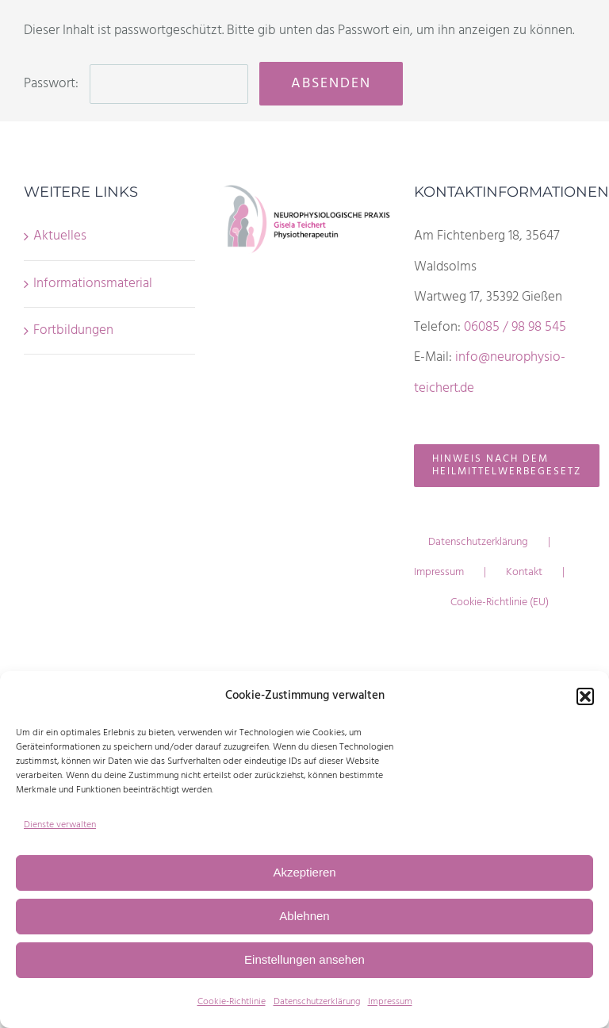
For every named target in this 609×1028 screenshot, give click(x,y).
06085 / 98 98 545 (515, 327)
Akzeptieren (304, 872)
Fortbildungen (73, 330)
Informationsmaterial (92, 283)
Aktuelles (59, 236)
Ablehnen (304, 916)
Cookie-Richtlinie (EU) (499, 602)
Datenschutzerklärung (317, 1002)
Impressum (390, 1002)
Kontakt (524, 572)
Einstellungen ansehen (304, 959)
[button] (585, 696)
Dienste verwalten (60, 825)
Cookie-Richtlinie (231, 1002)
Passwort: (136, 83)
